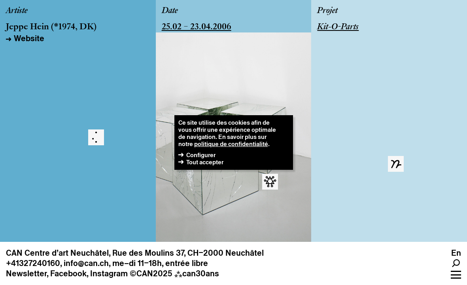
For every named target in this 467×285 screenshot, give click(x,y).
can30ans (196, 273)
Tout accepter (204, 162)
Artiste (17, 11)
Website (29, 38)
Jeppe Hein (27, 27)
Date (170, 11)
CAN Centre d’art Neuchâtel (57, 252)
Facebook (68, 273)
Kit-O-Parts (338, 27)
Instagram (109, 273)
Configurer (201, 155)
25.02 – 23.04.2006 (196, 27)
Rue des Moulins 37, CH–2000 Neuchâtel (188, 252)
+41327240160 (33, 263)
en (456, 253)
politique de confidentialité (231, 144)
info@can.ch (86, 263)
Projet (327, 11)
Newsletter (26, 273)
